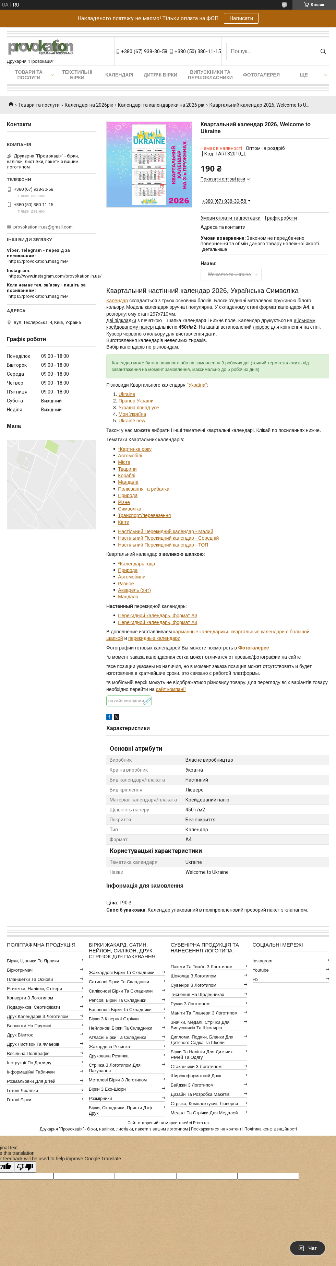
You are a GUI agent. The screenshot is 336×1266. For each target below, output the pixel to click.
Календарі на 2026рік (89, 105)
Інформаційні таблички (31, 1072)
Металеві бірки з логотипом (118, 1079)
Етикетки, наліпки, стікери (34, 988)
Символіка (129, 509)
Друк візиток (20, 1035)
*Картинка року (135, 449)
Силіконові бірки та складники (121, 991)
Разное (126, 583)
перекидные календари (154, 638)
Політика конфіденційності (270, 1129)
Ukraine (127, 394)
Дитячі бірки (160, 75)
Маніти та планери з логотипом (204, 1013)
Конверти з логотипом (30, 997)
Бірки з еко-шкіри (107, 1089)
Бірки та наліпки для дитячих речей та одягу (202, 1054)
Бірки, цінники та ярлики (33, 960)
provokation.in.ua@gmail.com (43, 227)
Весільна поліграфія (28, 1053)
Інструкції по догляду (29, 1062)
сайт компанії (171, 689)
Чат (307, 1248)
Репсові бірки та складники (117, 1000)
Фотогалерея (261, 75)
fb (255, 979)
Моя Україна (132, 414)
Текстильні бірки (77, 74)
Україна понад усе (139, 407)
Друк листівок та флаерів (33, 1044)
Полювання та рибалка (143, 489)
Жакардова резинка (109, 1046)
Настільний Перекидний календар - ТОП (163, 545)
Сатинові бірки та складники (119, 981)
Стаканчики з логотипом (196, 1066)
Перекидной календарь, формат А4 (157, 622)
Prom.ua (201, 1123)
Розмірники (100, 1098)
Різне (124, 502)
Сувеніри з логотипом (193, 985)
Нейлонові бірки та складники (120, 1028)
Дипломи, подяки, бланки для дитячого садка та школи (202, 1039)
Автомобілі (130, 455)
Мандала (128, 482)
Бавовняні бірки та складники (120, 1009)
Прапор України (136, 400)
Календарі (119, 75)
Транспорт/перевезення (144, 515)
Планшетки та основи (30, 979)
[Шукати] (323, 51)
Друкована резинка (109, 1055)
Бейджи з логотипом (192, 1085)
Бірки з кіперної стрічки (114, 1018)
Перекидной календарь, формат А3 (157, 615)
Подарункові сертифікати (33, 1007)
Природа (127, 495)
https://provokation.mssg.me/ (38, 261)
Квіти (123, 522)
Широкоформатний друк (196, 1075)
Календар (117, 300)
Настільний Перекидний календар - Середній (168, 538)
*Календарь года (136, 563)
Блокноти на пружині (29, 1025)
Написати (241, 18)
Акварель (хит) (134, 590)
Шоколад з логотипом (193, 975)
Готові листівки (22, 1090)
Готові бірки (19, 1099)
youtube (261, 970)
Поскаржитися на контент (216, 1129)
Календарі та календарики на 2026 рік (161, 105)
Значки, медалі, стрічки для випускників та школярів (200, 1025)
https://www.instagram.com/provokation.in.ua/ (55, 276)
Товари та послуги (29, 74)
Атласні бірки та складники (117, 1037)
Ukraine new (132, 420)
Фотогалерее (253, 647)
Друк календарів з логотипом (37, 1016)
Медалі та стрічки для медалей (204, 1112)
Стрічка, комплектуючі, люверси (204, 1103)
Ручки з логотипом (190, 1003)
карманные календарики (200, 631)
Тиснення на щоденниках (197, 994)
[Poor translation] (25, 1167)
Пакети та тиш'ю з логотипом (201, 966)
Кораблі (126, 475)
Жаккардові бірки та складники (122, 972)
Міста (124, 462)
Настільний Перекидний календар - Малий (165, 531)
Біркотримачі (20, 970)
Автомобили (131, 576)
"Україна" (197, 385)
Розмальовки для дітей (31, 1081)
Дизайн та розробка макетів (200, 1094)
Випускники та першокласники (210, 74)
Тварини (127, 469)
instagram (263, 960)
